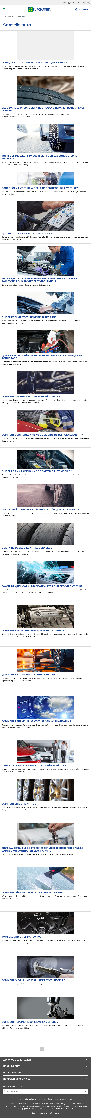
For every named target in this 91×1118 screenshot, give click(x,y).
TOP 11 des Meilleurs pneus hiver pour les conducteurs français (39, 157)
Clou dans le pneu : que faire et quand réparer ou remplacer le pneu (44, 109)
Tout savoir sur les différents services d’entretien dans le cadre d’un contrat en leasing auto (42, 849)
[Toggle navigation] (3, 9)
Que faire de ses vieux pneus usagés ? (27, 547)
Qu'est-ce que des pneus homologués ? (28, 233)
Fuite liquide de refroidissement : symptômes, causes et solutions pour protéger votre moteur (39, 279)
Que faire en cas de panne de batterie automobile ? (37, 470)
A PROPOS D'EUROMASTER (45, 1060)
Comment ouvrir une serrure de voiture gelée (33, 979)
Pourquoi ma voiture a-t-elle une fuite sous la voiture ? (40, 187)
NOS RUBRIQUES (45, 1066)
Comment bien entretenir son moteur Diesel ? (33, 630)
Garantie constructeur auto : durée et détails (34, 765)
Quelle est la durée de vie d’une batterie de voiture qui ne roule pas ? (42, 356)
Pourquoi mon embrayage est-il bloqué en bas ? (34, 62)
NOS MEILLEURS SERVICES (45, 1079)
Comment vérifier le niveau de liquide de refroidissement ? (42, 434)
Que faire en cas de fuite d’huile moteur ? (30, 674)
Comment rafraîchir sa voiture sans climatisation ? (37, 721)
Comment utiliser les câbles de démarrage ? (32, 396)
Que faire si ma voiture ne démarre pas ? (29, 316)
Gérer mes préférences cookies (60, 1098)
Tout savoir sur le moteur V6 (21, 936)
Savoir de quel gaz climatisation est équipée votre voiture (42, 585)
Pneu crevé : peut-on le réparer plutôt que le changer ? (40, 509)
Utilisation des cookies (37, 1098)
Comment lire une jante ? (19, 803)
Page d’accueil (8, 16)
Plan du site (23, 1098)
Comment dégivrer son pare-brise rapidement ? (34, 892)
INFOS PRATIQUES (45, 1072)
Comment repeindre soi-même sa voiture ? (30, 1021)
